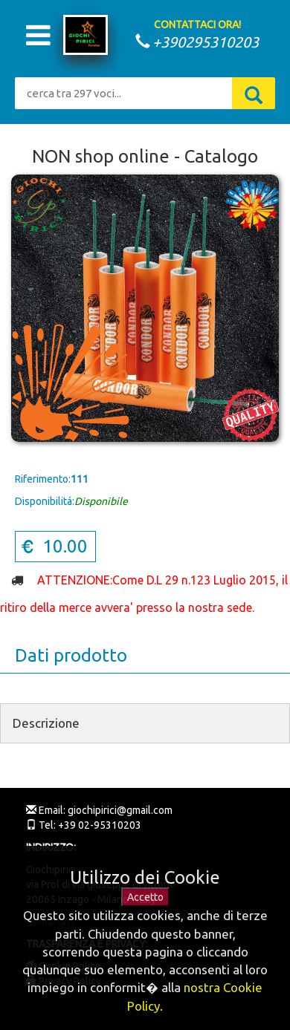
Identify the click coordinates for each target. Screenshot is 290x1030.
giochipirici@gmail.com (119, 810)
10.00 (54, 546)
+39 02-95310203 (98, 825)
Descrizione (46, 723)
